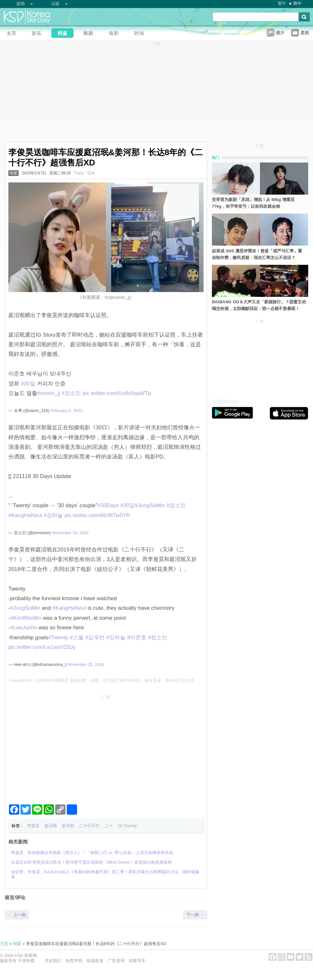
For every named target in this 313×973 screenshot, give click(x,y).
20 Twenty (127, 825)
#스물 (77, 637)
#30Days (108, 505)
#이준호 (136, 637)
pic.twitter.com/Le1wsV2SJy (41, 647)
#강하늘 (53, 515)
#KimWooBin (25, 618)
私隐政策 (95, 960)
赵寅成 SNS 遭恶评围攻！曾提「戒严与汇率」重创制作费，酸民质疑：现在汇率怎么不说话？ (257, 254)
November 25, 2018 (85, 664)
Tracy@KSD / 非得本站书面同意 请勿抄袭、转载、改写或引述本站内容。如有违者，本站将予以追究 (101, 680)
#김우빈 (95, 637)
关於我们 (53, 960)
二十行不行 (89, 825)
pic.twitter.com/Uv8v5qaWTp (117, 393)
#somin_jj (48, 393)
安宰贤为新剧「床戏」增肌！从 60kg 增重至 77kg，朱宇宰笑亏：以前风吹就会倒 (253, 203)
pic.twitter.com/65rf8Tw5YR (97, 515)
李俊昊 (33, 825)
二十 (109, 825)
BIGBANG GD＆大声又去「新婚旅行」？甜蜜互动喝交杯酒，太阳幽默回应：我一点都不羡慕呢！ (259, 305)
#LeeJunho (23, 628)
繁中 (282, 3)
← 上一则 (17, 914)
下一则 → (195, 914)
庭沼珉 (50, 825)
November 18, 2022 (70, 532)
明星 (13, 173)
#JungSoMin (150, 505)
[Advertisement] (106, 747)
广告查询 (116, 960)
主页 (4, 943)
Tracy (79, 173)
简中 (297, 3)
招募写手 (137, 960)
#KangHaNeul (25, 515)
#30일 (28, 384)
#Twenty (58, 637)
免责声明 (73, 960)
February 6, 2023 (67, 410)
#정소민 (71, 393)
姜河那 (68, 825)
